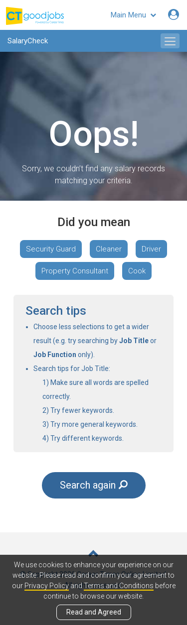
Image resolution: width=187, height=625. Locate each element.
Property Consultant (74, 270)
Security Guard (51, 249)
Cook (137, 270)
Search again (94, 485)
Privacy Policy (46, 586)
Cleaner (109, 249)
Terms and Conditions (119, 586)
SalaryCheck (27, 40)
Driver (151, 249)
